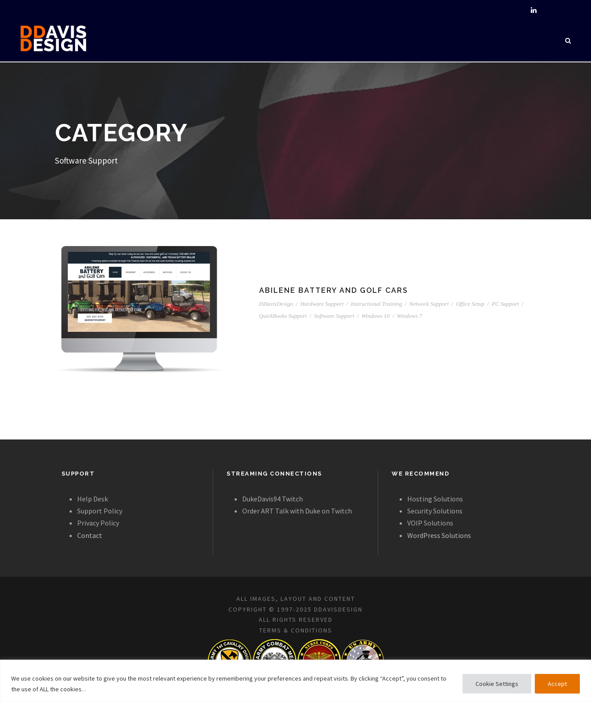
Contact (89, 535)
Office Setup (470, 303)
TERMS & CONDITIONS (295, 630)
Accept (557, 684)
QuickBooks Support (283, 315)
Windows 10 (375, 315)
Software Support (334, 315)
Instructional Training (376, 303)
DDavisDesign (276, 303)
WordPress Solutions (439, 535)
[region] (295, 681)
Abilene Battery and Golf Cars (333, 290)
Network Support (429, 303)
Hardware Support (321, 303)
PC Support (505, 303)
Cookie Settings (496, 684)
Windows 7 (409, 315)
